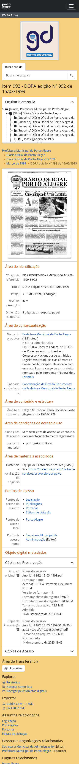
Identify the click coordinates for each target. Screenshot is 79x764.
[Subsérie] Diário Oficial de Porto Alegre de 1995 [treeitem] (44, 117)
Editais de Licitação (38, 512)
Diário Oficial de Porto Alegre (25, 155)
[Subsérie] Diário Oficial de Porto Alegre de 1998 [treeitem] (44, 130)
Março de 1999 (16, 163)
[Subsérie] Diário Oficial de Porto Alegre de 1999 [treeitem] (44, 135)
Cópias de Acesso (19, 651)
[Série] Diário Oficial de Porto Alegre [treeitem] (35, 113)
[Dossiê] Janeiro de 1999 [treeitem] (35, 139)
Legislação (33, 499)
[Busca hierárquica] (36, 75)
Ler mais (28, 377)
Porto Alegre (34, 519)
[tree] (39, 125)
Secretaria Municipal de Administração (28, 746)
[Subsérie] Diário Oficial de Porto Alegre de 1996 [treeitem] (44, 122)
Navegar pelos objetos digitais (24, 691)
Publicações (34, 504)
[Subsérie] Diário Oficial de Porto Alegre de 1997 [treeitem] (44, 126)
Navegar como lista (17, 687)
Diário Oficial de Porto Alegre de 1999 (31, 159)
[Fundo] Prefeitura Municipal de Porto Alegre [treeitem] (36, 109)
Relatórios (11, 682)
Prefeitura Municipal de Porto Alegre (26, 151)
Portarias (32, 508)
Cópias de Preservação (23, 562)
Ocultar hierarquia (20, 101)
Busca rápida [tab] (14, 67)
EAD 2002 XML (13, 708)
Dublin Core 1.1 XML (17, 704)
